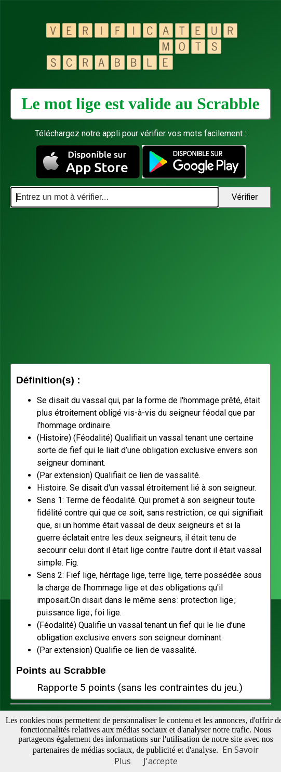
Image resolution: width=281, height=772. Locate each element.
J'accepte (160, 761)
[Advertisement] (140, 285)
